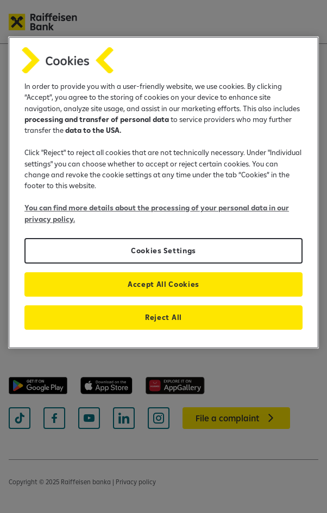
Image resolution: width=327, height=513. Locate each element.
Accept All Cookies (163, 284)
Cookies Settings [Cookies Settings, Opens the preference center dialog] (163, 250)
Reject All (163, 317)
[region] (163, 192)
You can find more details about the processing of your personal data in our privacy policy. (156, 213)
